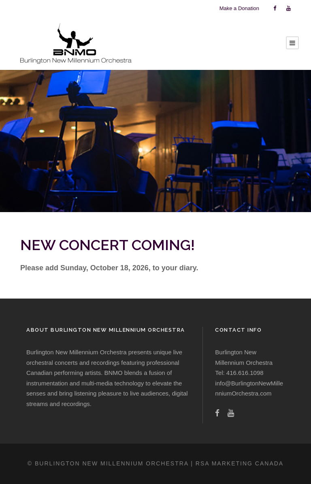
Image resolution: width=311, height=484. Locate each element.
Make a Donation (239, 8)
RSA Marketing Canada (239, 463)
